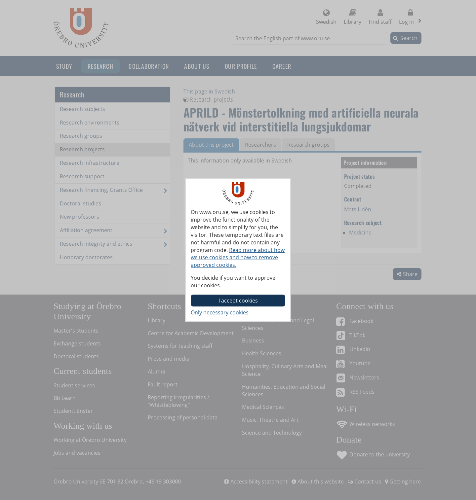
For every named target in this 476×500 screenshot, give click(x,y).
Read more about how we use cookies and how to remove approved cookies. (238, 257)
